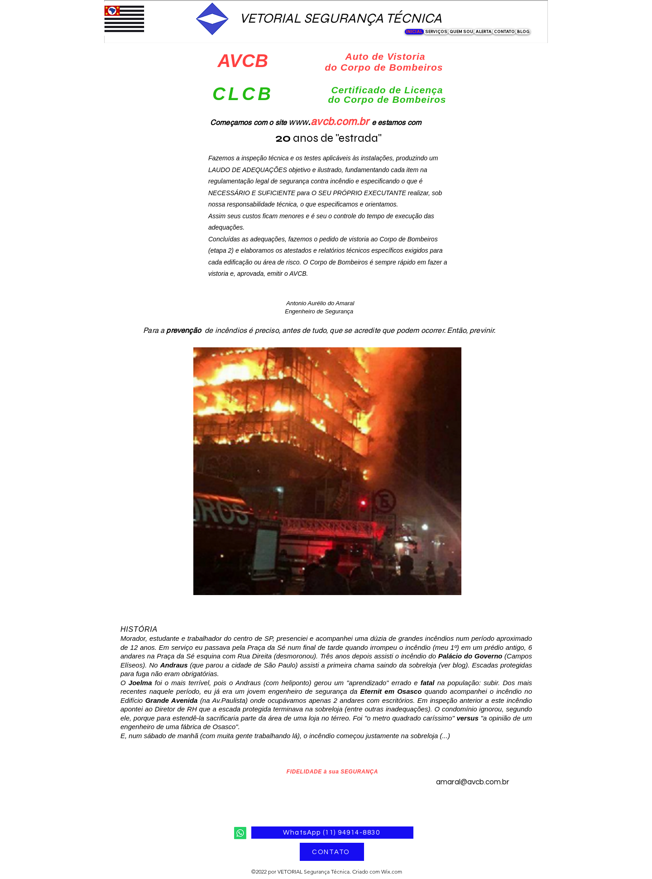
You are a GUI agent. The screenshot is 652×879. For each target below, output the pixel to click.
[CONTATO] (332, 852)
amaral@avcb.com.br (472, 782)
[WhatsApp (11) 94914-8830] (332, 832)
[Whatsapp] (240, 833)
